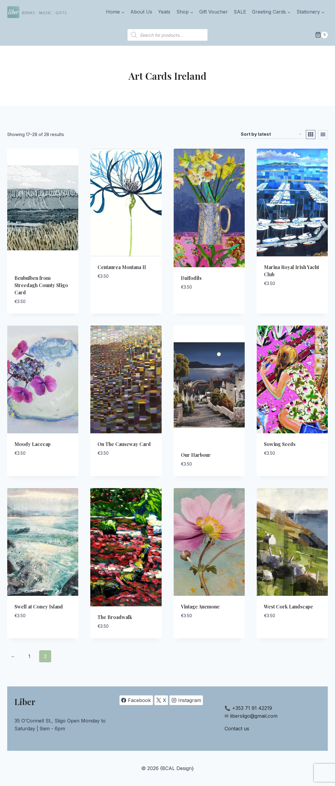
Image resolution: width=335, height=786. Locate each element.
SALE (240, 12)
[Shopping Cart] (321, 35)
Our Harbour (196, 455)
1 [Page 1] (29, 656)
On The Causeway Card (124, 444)
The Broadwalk (115, 617)
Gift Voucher (213, 12)
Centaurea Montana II (122, 267)
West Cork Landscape (288, 606)
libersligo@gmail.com (254, 716)
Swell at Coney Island (38, 606)
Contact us (237, 729)
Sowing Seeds (280, 444)
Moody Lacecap (32, 444)
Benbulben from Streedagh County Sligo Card (41, 285)
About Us (141, 12)
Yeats (164, 12)
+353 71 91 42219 (252, 708)
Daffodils (191, 278)
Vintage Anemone (200, 606)
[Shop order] (271, 134)
